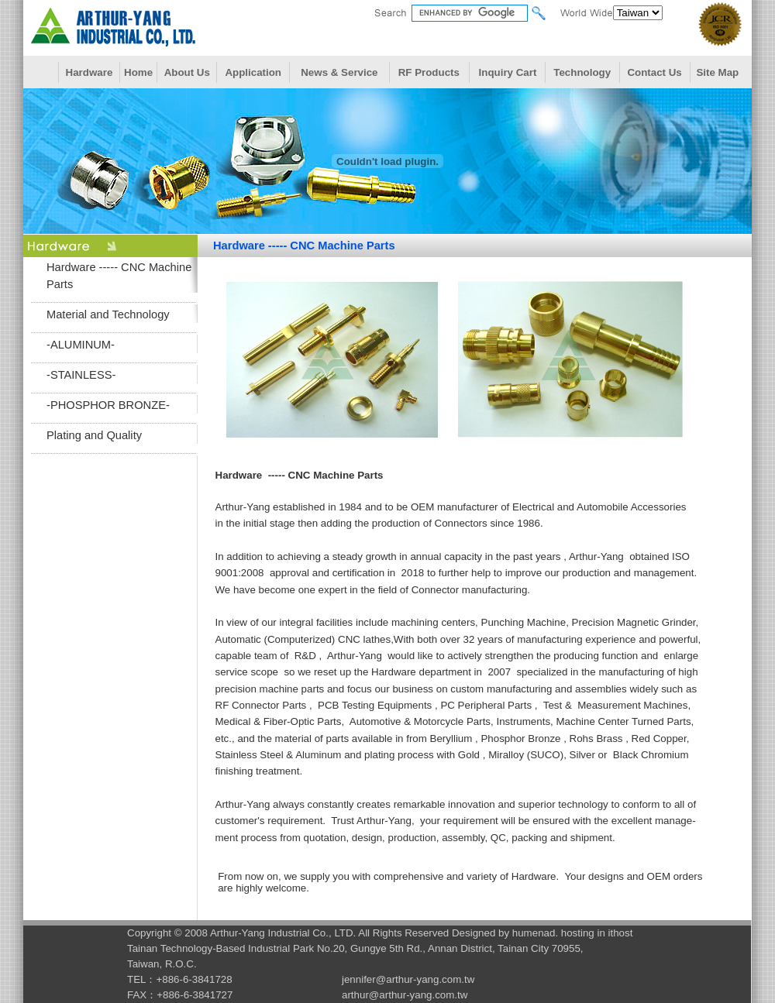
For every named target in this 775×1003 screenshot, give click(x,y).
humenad (534, 933)
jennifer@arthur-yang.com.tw (408, 979)
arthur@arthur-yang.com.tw (404, 995)
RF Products (429, 72)
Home (138, 72)
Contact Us (654, 72)
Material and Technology (108, 314)
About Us (187, 72)
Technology (582, 72)
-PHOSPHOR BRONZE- (108, 405)
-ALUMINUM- (80, 344)
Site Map (717, 72)
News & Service (339, 72)
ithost (620, 933)
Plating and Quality (94, 435)
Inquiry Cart (508, 72)
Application (253, 72)
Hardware (89, 72)
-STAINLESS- (80, 375)
